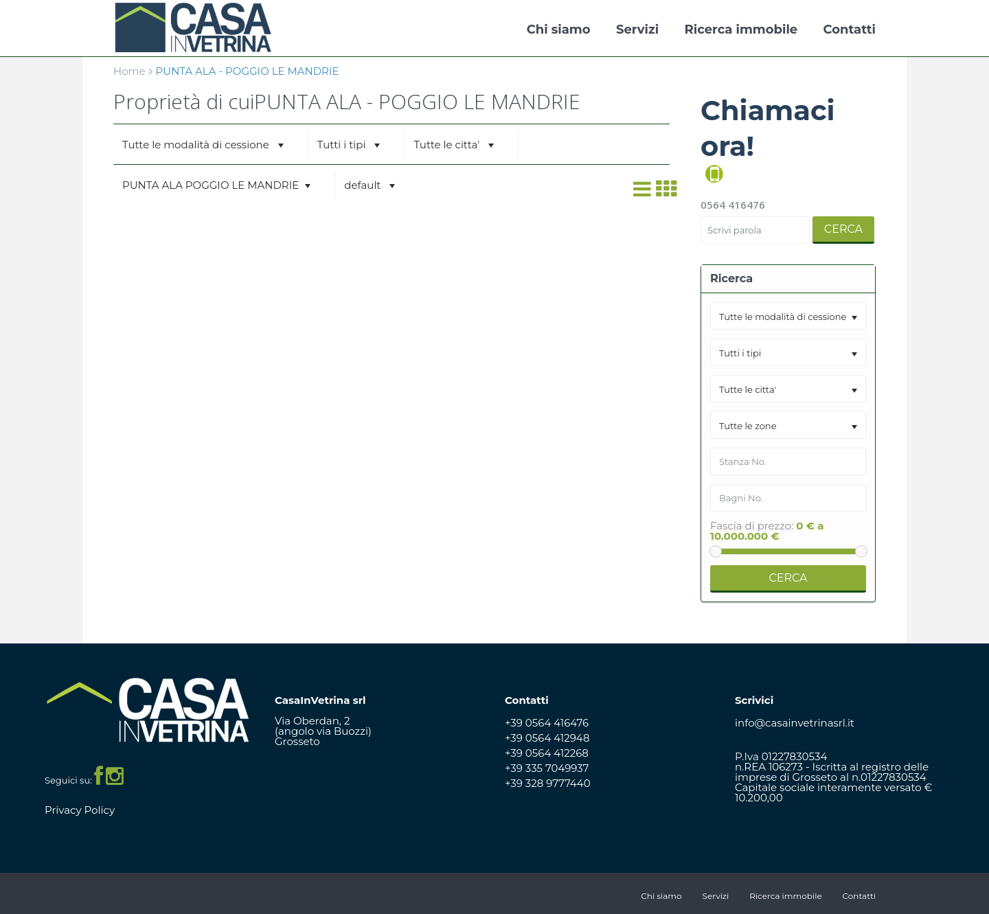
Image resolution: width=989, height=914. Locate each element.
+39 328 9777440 (548, 783)
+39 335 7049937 (547, 768)
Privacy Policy (80, 809)
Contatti (849, 29)
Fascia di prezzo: (751, 526)
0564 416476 (733, 205)
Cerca (843, 229)
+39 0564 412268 (547, 752)
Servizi (637, 29)
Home (129, 71)
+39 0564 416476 (547, 722)
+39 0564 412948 (547, 737)
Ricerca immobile (741, 29)
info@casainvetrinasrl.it (794, 722)
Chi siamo (559, 29)
